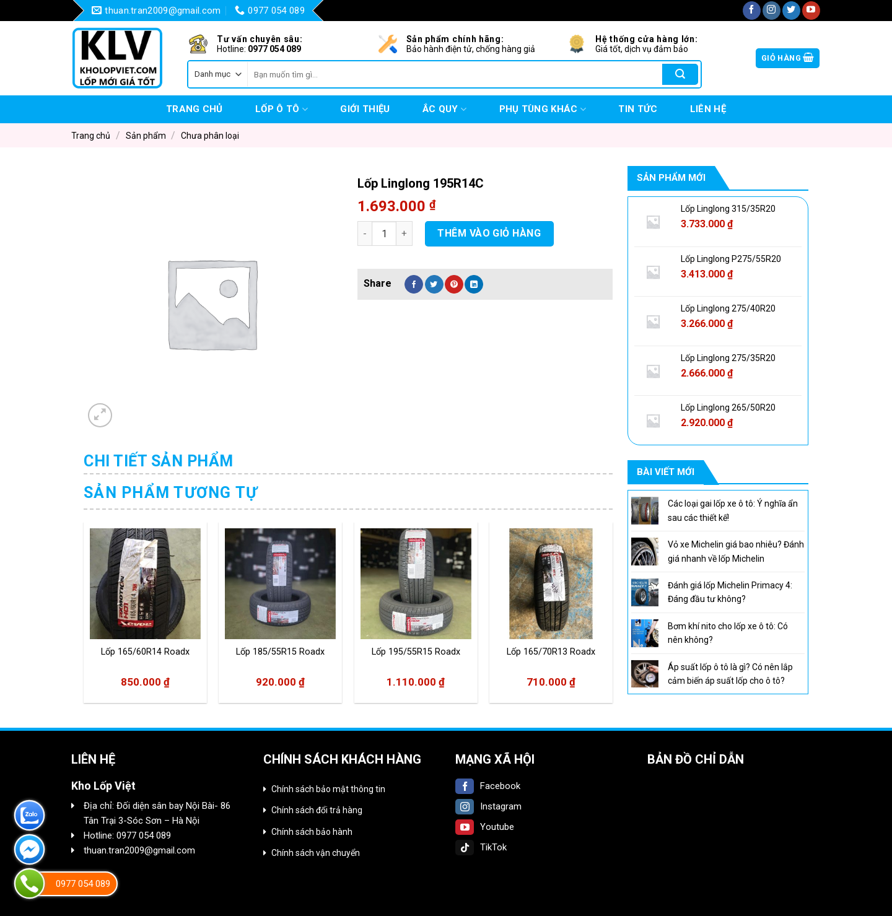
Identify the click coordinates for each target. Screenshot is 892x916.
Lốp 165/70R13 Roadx (551, 652)
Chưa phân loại (210, 136)
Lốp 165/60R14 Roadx (145, 652)
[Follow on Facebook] (752, 10)
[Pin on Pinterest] (454, 284)
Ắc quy (444, 109)
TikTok (481, 847)
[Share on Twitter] (434, 284)
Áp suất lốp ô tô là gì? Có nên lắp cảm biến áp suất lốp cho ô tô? (730, 674)
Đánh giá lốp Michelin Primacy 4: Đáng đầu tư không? (730, 592)
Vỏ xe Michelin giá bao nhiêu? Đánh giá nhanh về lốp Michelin (736, 551)
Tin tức (637, 109)
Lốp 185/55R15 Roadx (280, 652)
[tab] (159, 461)
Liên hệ (708, 109)
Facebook (487, 786)
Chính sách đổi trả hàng (316, 810)
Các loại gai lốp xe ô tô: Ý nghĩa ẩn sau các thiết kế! (733, 510)
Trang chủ (194, 109)
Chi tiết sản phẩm (159, 461)
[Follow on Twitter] (791, 10)
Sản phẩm (146, 136)
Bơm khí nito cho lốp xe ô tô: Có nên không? (728, 633)
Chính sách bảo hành (311, 832)
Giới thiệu (365, 109)
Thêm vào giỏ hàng (489, 233)
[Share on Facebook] (413, 284)
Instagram (488, 806)
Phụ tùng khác (542, 109)
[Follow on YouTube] (811, 10)
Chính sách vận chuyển (315, 853)
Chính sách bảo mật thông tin (328, 789)
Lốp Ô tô (281, 109)
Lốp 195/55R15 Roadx (416, 652)
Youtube (484, 826)
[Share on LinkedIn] (474, 284)
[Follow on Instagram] (771, 10)
